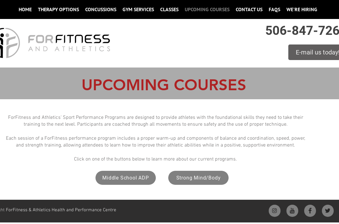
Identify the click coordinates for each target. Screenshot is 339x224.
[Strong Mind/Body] (198, 178)
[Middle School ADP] (125, 178)
